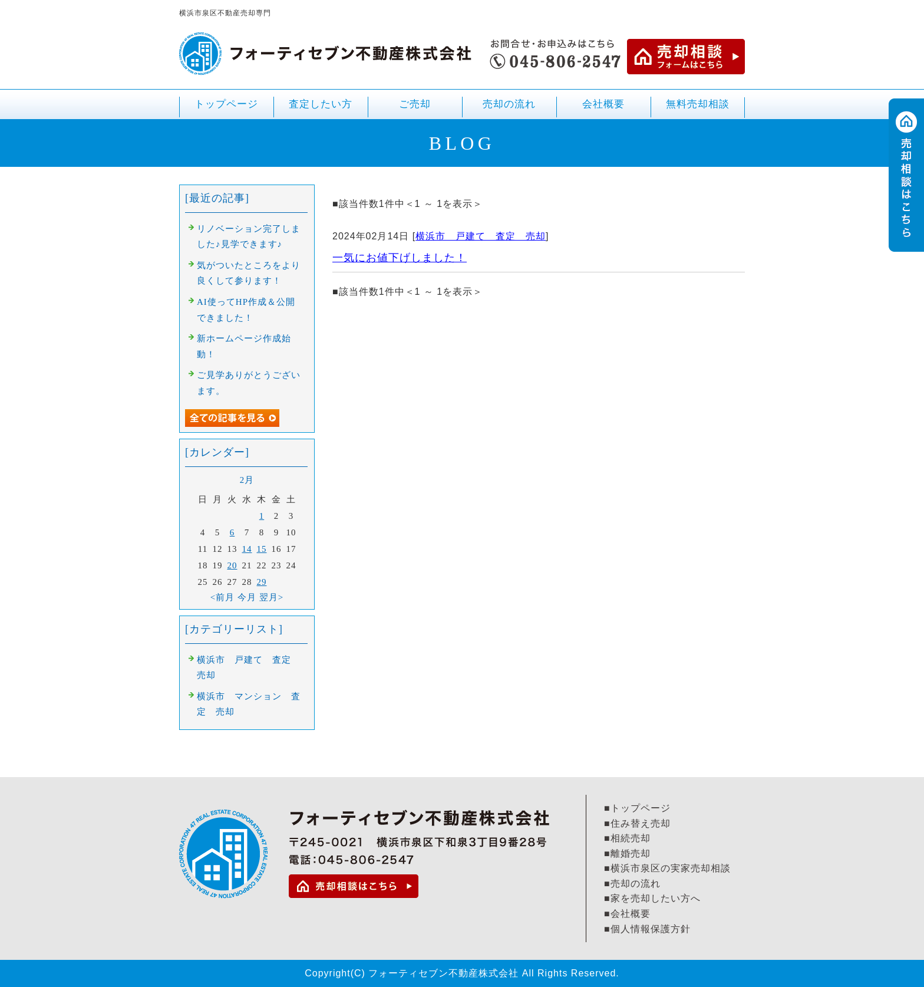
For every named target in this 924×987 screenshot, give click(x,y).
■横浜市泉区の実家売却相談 (667, 868)
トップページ (226, 104)
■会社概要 (627, 914)
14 (247, 549)
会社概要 (603, 104)
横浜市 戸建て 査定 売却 (480, 236)
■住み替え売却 (637, 823)
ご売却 (415, 108)
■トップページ (637, 808)
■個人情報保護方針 (647, 929)
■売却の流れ (632, 884)
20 (232, 565)
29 (262, 582)
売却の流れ (509, 104)
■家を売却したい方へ (652, 898)
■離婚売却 (627, 853)
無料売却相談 (698, 104)
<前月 (222, 597)
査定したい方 (320, 104)
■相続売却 (627, 838)
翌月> (271, 597)
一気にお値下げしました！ (399, 258)
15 (262, 549)
